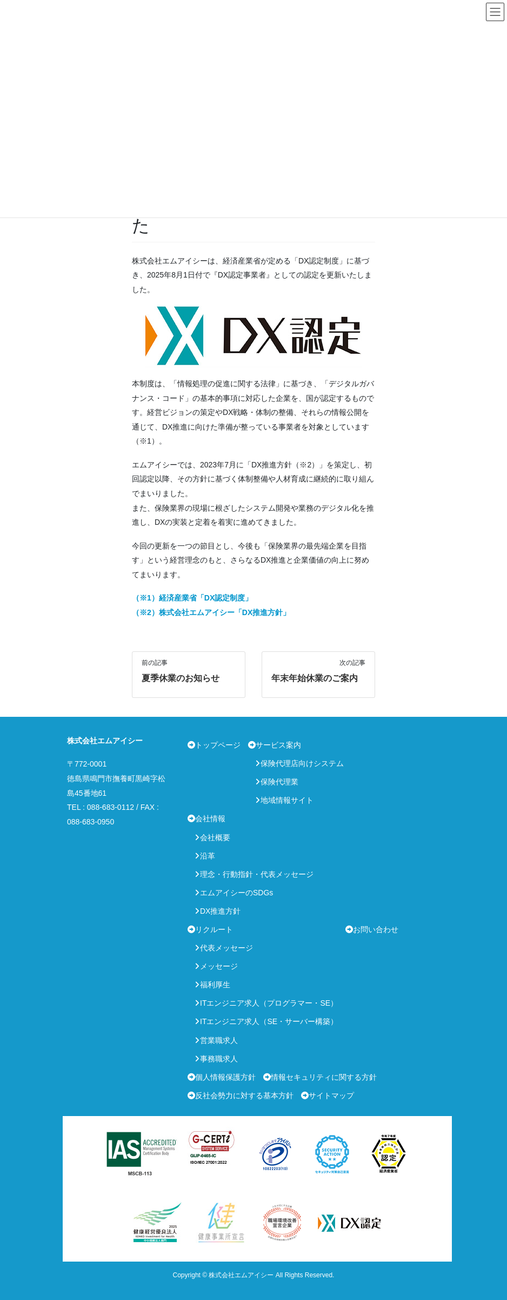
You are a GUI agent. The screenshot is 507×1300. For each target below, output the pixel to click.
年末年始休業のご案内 (314, 678)
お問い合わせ (375, 929)
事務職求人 (219, 1058)
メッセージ (219, 966)
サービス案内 (278, 745)
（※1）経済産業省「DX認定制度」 (192, 597)
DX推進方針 (220, 911)
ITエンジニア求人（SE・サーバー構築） (269, 1021)
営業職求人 (219, 1040)
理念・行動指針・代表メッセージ (256, 874)
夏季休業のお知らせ (180, 678)
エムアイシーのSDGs (236, 892)
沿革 (207, 856)
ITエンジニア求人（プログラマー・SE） (269, 1003)
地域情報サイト (287, 800)
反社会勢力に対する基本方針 (244, 1095)
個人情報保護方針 (225, 1077)
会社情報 (210, 818)
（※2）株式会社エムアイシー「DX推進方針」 (211, 612)
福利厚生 (215, 984)
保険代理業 (279, 781)
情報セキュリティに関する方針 (324, 1077)
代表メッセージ (226, 947)
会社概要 (215, 837)
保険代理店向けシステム (302, 763)
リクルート (214, 929)
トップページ (218, 745)
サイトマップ (331, 1095)
